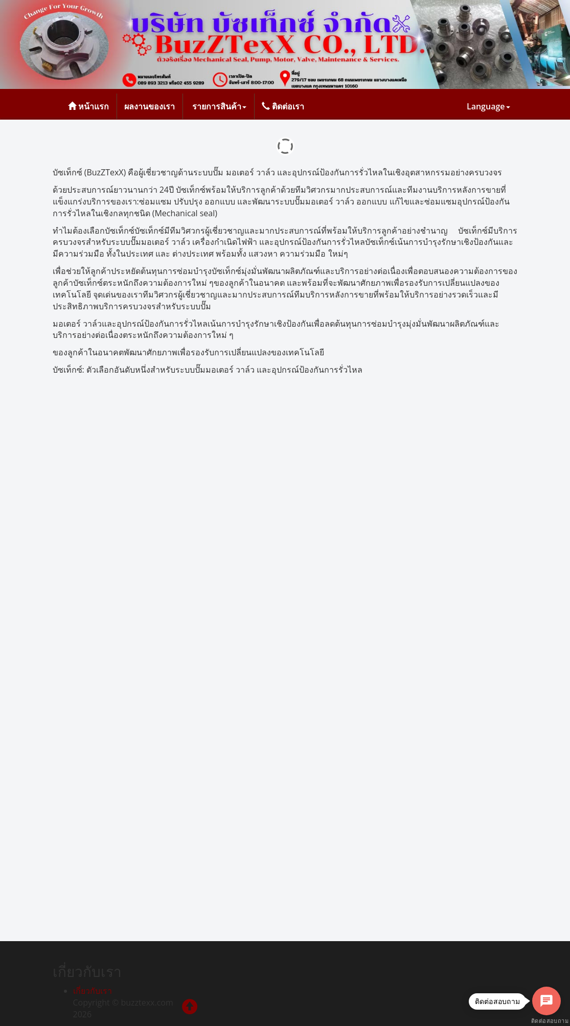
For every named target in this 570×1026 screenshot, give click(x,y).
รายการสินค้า (218, 106)
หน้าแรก (88, 106)
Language (488, 106)
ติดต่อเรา (283, 106)
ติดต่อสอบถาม (546, 1021)
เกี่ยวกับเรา (92, 990)
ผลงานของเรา (149, 106)
